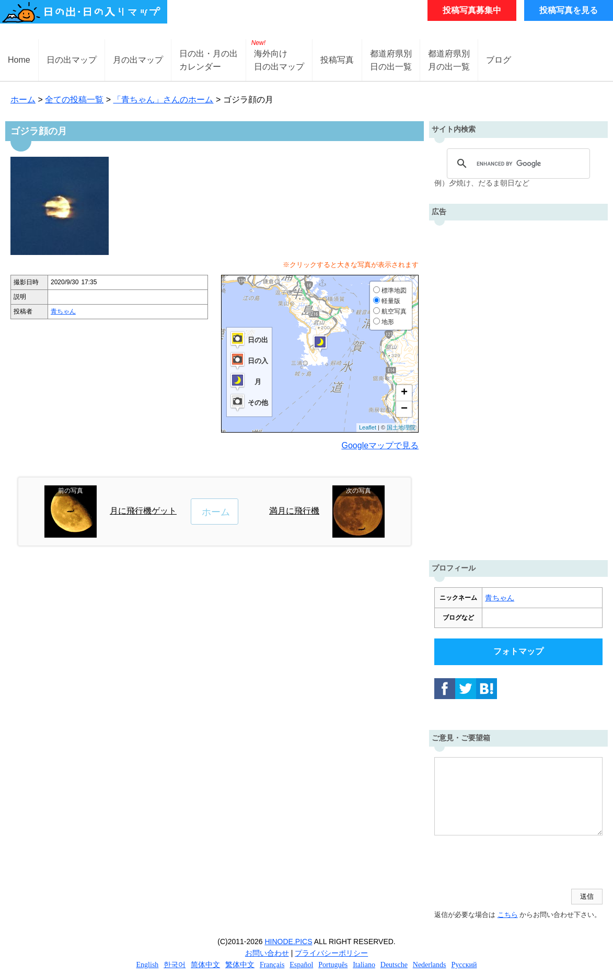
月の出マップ (138, 59)
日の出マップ (72, 59)
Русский (464, 965)
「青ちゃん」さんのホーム (163, 99)
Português (333, 965)
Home (19, 59)
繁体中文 (240, 965)
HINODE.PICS (289, 941)
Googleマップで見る (380, 445)
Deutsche (394, 965)
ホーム (23, 99)
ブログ (498, 59)
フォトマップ (518, 651)
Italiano (364, 965)
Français (272, 965)
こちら (508, 915)
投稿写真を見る (568, 10)
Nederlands (429, 965)
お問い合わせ (267, 953)
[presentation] (513, 863)
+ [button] (404, 393)
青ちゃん (63, 311)
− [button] (404, 409)
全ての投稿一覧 (74, 99)
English (147, 965)
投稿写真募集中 (472, 10)
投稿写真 (337, 59)
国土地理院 (401, 427)
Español (301, 965)
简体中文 (205, 965)
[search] (517, 163)
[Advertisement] (518, 387)
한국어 (175, 965)
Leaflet (367, 427)
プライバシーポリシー (331, 953)
